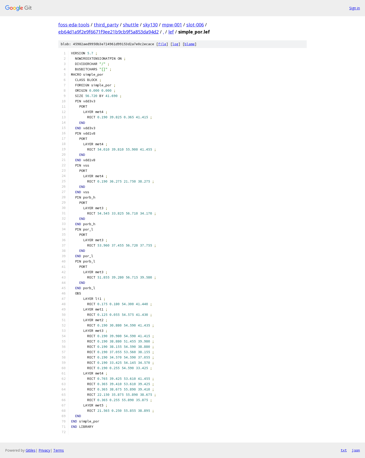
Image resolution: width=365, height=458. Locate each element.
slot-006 (195, 25)
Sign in (354, 8)
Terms (58, 450)
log (175, 44)
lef (171, 32)
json (356, 450)
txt (344, 450)
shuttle (131, 25)
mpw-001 (172, 25)
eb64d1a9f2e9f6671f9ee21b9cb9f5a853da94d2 (108, 32)
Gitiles (30, 450)
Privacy (44, 450)
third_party (106, 25)
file (162, 44)
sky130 (150, 25)
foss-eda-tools (73, 25)
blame (190, 44)
